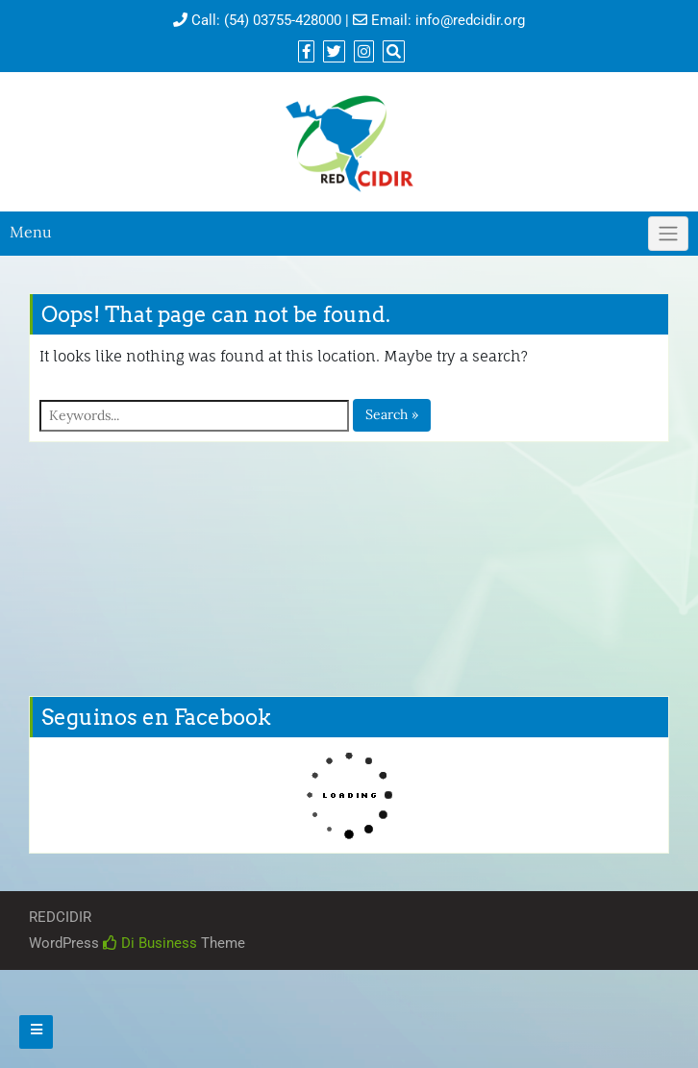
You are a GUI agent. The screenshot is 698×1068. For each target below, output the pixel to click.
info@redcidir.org (470, 20)
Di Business (150, 943)
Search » (391, 414)
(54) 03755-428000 (282, 20)
